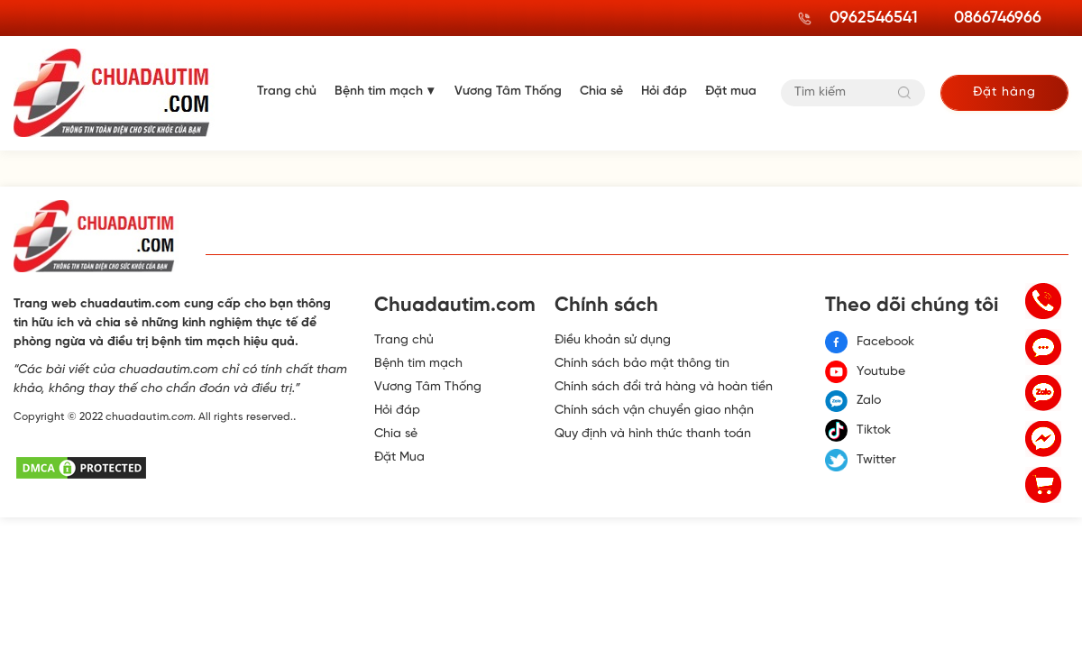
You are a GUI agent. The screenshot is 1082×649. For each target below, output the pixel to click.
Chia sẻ (601, 91)
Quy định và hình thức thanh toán (653, 434)
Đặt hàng (1004, 92)
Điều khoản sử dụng (613, 340)
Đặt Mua (399, 457)
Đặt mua (730, 91)
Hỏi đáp (664, 91)
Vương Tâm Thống (508, 91)
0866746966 (997, 18)
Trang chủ (286, 91)
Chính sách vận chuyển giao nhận (654, 410)
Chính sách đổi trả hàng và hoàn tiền (664, 387)
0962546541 (874, 18)
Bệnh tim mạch (379, 91)
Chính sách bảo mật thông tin (642, 363)
